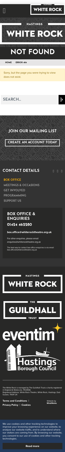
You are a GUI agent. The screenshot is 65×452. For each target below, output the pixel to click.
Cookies (26, 404)
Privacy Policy (10, 404)
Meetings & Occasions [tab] (21, 185)
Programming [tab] (15, 195)
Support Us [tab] (12, 201)
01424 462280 (19, 225)
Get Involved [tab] (14, 190)
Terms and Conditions (15, 400)
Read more (32, 446)
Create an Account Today (32, 142)
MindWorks (52, 403)
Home (8, 63)
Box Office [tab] (12, 180)
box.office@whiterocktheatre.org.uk (29, 232)
